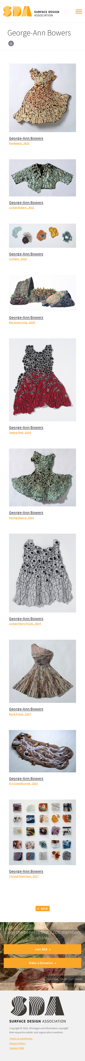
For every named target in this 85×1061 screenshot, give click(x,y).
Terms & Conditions (21, 1038)
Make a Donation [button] (42, 963)
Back (42, 908)
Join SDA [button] (42, 949)
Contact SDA (16, 1048)
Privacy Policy (17, 1043)
